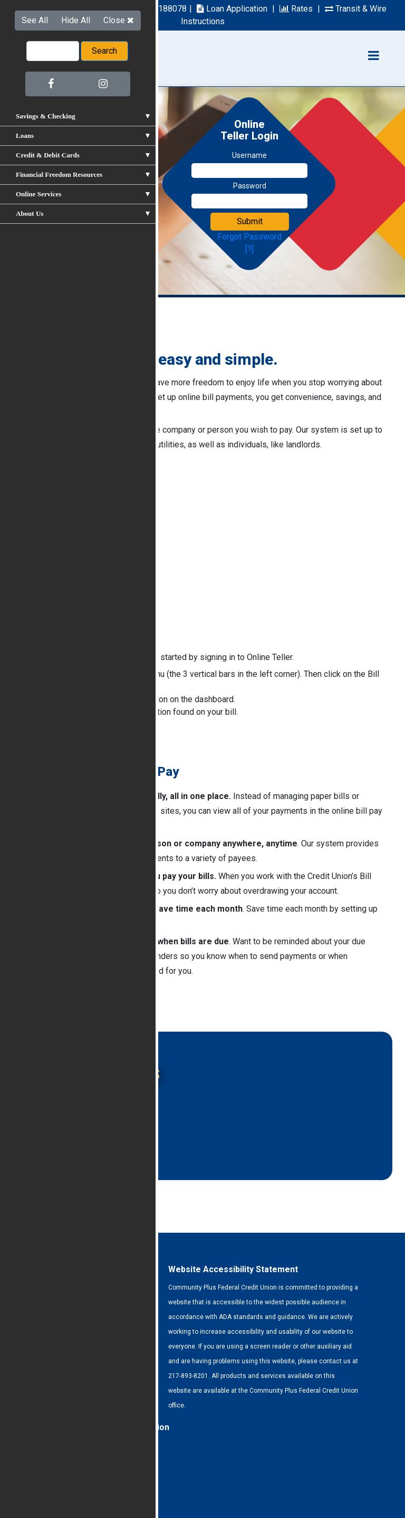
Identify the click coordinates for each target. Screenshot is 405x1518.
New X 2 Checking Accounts (96, 1142)
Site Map (102, 1485)
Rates (296, 9)
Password (249, 186)
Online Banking (71, 1098)
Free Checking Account (86, 1120)
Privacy (64, 1485)
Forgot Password (249, 237)
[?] (249, 249)
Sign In (45, 740)
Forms (31, 1485)
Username (249, 155)
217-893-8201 (49, 9)
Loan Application (232, 9)
